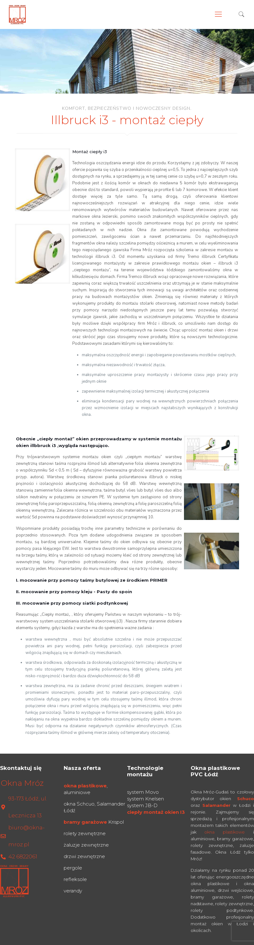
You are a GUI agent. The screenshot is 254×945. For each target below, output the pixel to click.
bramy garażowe (85, 822)
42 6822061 (22, 856)
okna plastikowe (85, 786)
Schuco (245, 798)
